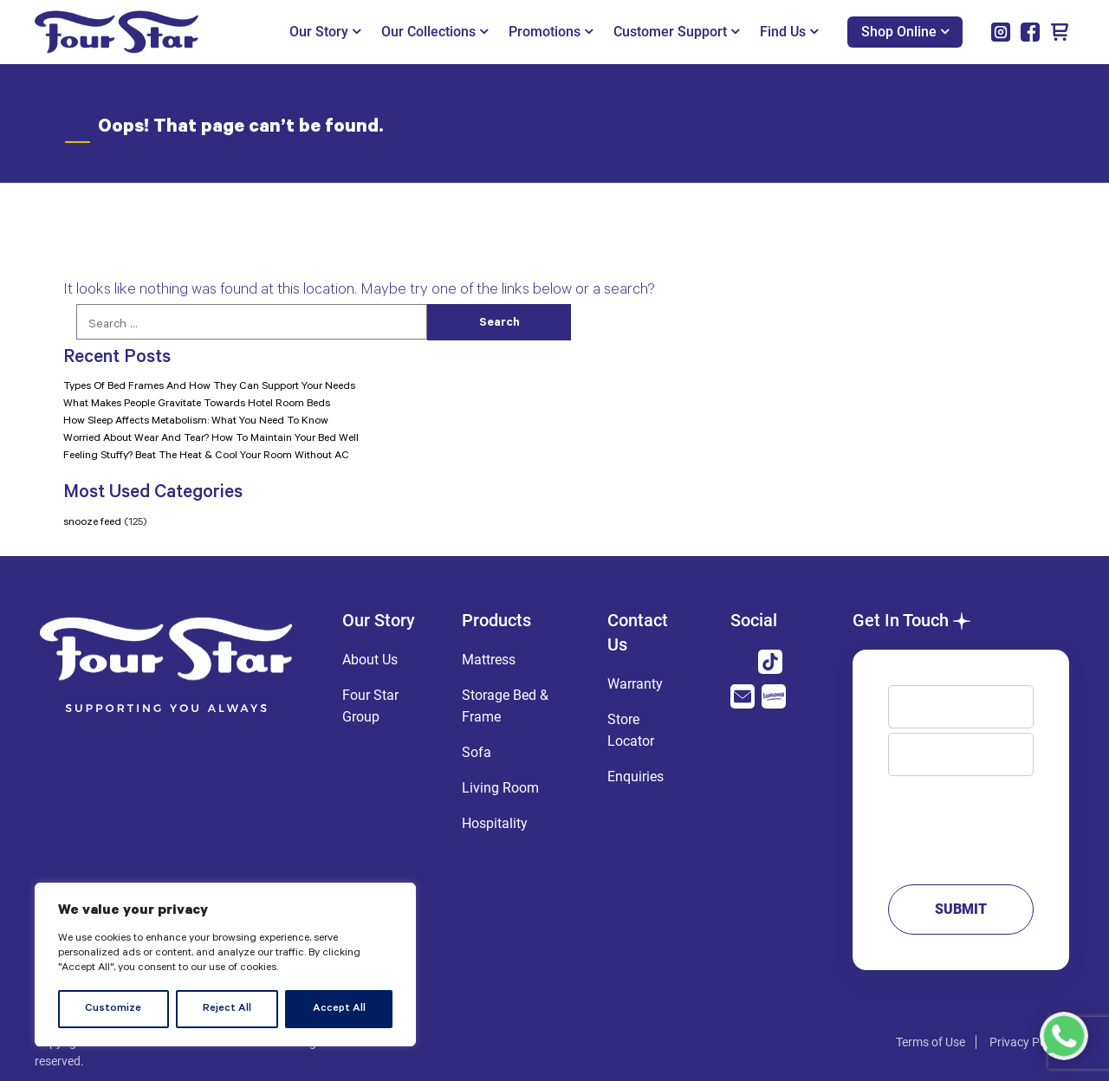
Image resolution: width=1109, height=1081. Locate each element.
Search (499, 324)
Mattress (489, 659)
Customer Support (676, 31)
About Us (370, 659)
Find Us (789, 31)
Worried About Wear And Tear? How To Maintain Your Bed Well (211, 439)
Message (961, 822)
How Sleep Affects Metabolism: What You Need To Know (195, 422)
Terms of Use (930, 1042)
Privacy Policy (1026, 1042)
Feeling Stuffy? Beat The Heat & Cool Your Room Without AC (206, 456)
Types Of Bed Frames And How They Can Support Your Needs (209, 387)
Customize (113, 1009)
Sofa (476, 752)
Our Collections (434, 31)
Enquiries (635, 776)
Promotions (551, 31)
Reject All (227, 1009)
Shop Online (905, 31)
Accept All (339, 1009)
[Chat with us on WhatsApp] (1064, 1036)
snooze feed (92, 523)
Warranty (635, 684)
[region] (225, 964)
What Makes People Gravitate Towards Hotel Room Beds (196, 404)
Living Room (500, 788)
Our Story (324, 31)
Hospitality (495, 823)
